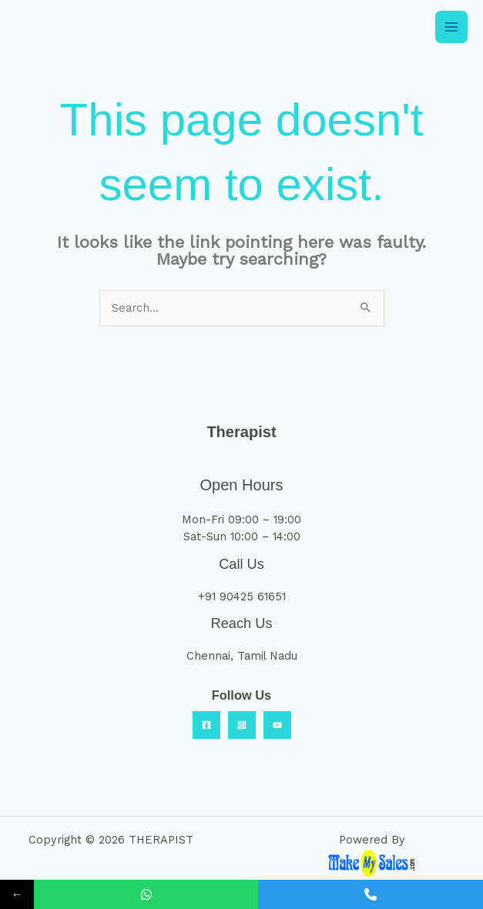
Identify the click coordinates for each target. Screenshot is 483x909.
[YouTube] (277, 725)
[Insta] (242, 725)
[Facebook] (206, 725)
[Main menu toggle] (451, 27)
